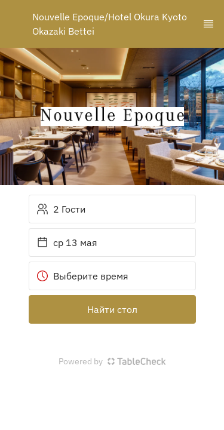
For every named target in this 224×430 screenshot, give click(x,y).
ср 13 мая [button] (66, 242)
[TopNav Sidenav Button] (208, 23)
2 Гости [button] (60, 209)
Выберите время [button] (82, 276)
